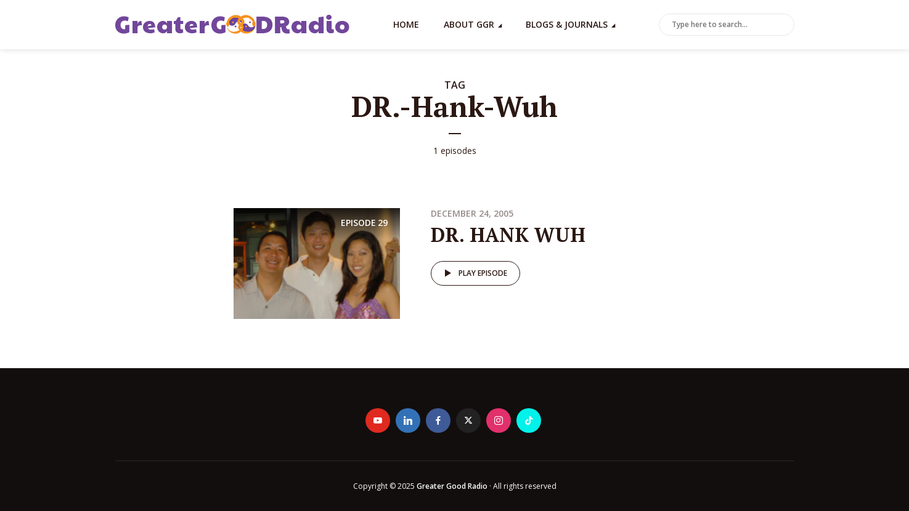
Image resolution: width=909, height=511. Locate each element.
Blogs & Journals (567, 24)
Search (783, 25)
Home (406, 24)
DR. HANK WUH (508, 234)
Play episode (473, 273)
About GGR (469, 24)
